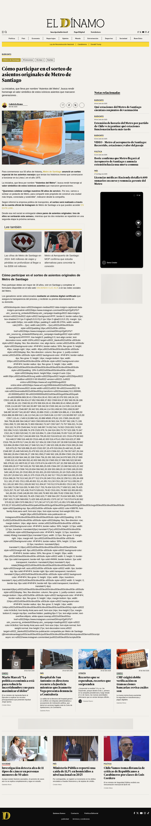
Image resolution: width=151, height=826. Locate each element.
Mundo (78, 38)
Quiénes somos (59, 813)
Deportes (109, 38)
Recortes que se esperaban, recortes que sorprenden (94, 680)
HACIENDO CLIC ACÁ (47, 288)
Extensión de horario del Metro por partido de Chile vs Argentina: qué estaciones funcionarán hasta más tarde (121, 126)
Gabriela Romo (16, 104)
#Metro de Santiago (11, 60)
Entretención (92, 38)
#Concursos (28, 60)
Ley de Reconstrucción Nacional (62, 44)
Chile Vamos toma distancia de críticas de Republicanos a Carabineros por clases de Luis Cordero (124, 773)
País (23, 38)
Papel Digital (79, 32)
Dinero (5, 673)
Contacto (75, 813)
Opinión (65, 38)
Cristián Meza (6, 705)
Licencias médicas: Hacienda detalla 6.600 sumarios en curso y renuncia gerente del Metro (120, 180)
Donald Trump (96, 44)
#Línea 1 (40, 60)
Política (12, 38)
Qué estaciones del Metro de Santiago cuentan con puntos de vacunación (117, 108)
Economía (36, 38)
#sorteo (50, 60)
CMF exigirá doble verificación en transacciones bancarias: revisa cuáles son (132, 684)
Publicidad (65, 819)
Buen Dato (138, 38)
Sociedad (123, 38)
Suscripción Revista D (59, 32)
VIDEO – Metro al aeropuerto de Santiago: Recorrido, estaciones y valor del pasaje (120, 143)
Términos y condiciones (81, 819)
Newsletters (96, 32)
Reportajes (51, 38)
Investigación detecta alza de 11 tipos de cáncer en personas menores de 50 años (23, 771)
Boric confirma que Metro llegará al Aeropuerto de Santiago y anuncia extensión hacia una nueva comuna (117, 161)
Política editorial (91, 813)
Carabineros (82, 44)
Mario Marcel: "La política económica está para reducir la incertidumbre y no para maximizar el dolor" (18, 684)
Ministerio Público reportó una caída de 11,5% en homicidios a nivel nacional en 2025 (74, 771)
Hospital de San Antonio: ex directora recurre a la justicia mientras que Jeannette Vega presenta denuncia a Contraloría (56, 685)
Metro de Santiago (52, 171)
